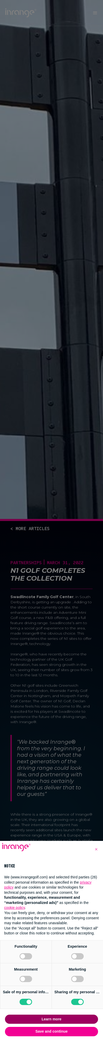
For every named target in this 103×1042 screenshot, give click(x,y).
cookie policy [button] (14, 907)
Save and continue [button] (51, 1031)
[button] (96, 849)
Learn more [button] (51, 1019)
